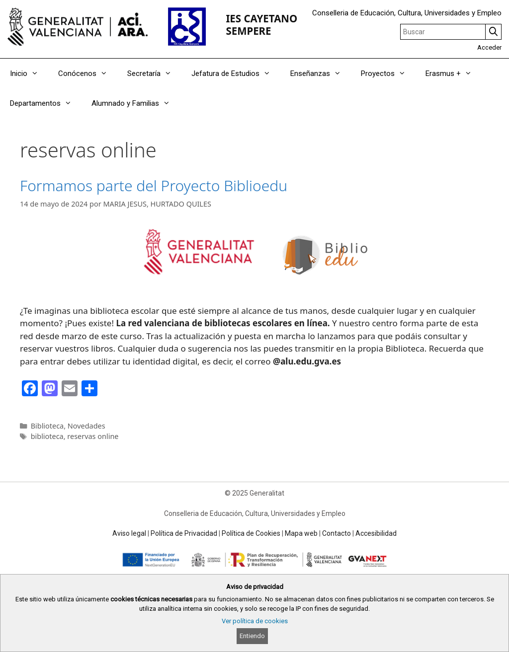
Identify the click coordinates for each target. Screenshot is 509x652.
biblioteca (47, 436)
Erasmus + (453, 73)
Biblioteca (47, 426)
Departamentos (46, 103)
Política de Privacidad (184, 533)
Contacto (336, 533)
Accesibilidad (376, 533)
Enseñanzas (320, 73)
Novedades (86, 426)
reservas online (92, 436)
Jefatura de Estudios (235, 73)
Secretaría (154, 73)
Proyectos (388, 73)
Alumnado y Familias (135, 103)
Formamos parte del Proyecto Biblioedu (153, 185)
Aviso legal (129, 533)
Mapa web (301, 533)
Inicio (29, 73)
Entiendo (252, 636)
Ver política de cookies (255, 621)
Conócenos (87, 73)
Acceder (489, 47)
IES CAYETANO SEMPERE (261, 24)
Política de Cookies (251, 533)
